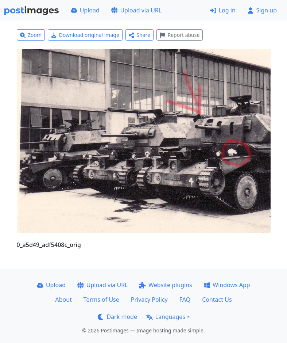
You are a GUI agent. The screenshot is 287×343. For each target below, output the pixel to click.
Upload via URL (136, 10)
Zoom (31, 34)
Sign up (262, 10)
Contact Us (217, 300)
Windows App (227, 285)
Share (139, 34)
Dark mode (117, 317)
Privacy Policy (149, 300)
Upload (85, 10)
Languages (165, 317)
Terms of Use (101, 300)
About (63, 300)
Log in (223, 10)
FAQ (184, 300)
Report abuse (179, 34)
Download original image (85, 34)
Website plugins (165, 285)
